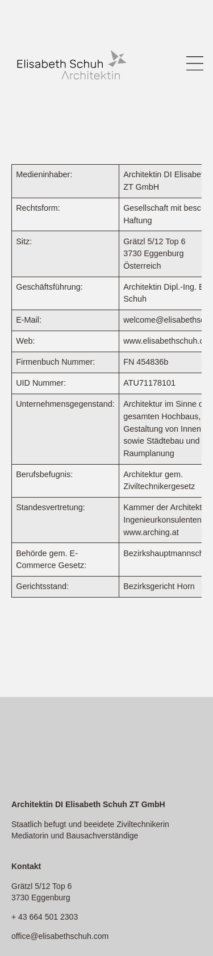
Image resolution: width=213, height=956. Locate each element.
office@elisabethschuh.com (59, 936)
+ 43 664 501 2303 (44, 916)
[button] (194, 65)
